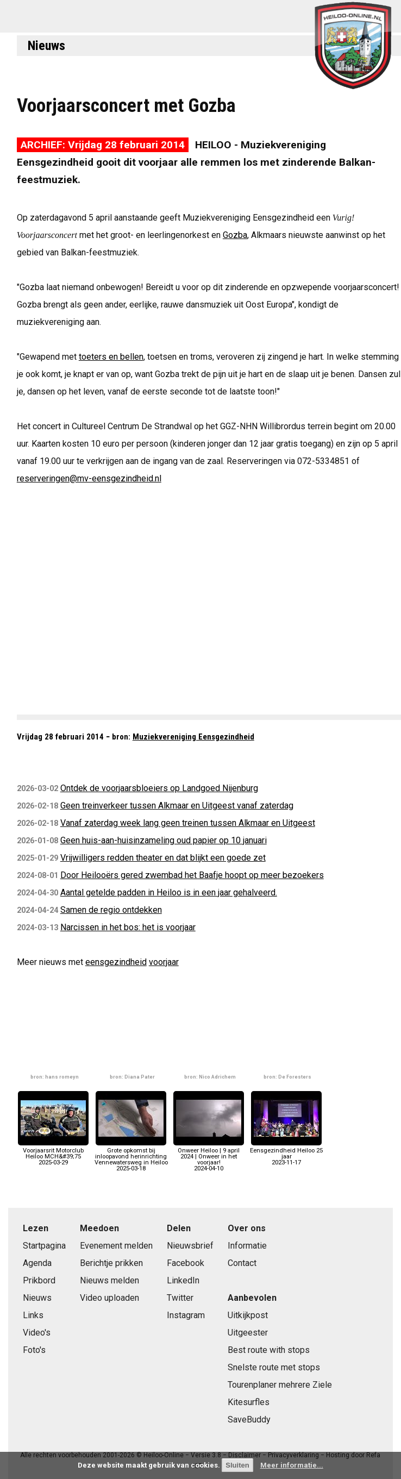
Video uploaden (109, 1298)
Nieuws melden (109, 1280)
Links (33, 1315)
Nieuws (46, 45)
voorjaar (164, 962)
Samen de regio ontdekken (111, 910)
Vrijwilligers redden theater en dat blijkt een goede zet (163, 858)
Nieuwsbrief (190, 1245)
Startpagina (44, 1245)
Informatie (247, 1245)
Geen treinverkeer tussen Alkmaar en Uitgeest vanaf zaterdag (176, 805)
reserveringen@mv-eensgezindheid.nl (89, 478)
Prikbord (39, 1280)
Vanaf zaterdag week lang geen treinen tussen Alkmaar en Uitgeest (187, 823)
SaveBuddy (249, 1419)
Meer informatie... (291, 1465)
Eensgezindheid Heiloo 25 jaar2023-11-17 (286, 1154)
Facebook (185, 1263)
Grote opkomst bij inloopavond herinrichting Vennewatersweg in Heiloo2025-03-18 (131, 1157)
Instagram (186, 1315)
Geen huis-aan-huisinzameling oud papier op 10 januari (163, 840)
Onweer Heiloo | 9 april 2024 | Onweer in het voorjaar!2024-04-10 (208, 1157)
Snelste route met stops (274, 1367)
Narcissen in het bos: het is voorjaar (128, 927)
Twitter (180, 1298)
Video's (37, 1332)
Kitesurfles (249, 1402)
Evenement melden (116, 1245)
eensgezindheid (116, 962)
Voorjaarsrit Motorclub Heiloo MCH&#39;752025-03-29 (53, 1154)
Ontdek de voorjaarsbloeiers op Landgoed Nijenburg (159, 788)
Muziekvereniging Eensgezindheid (193, 737)
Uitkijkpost (248, 1315)
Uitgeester (248, 1332)
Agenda (37, 1263)
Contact (242, 1263)
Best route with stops (269, 1350)
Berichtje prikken (111, 1263)
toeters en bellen (111, 357)
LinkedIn (183, 1280)
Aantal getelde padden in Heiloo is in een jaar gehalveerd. (168, 892)
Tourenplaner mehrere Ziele (280, 1385)
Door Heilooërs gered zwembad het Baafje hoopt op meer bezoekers (192, 875)
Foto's (34, 1350)
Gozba (235, 235)
